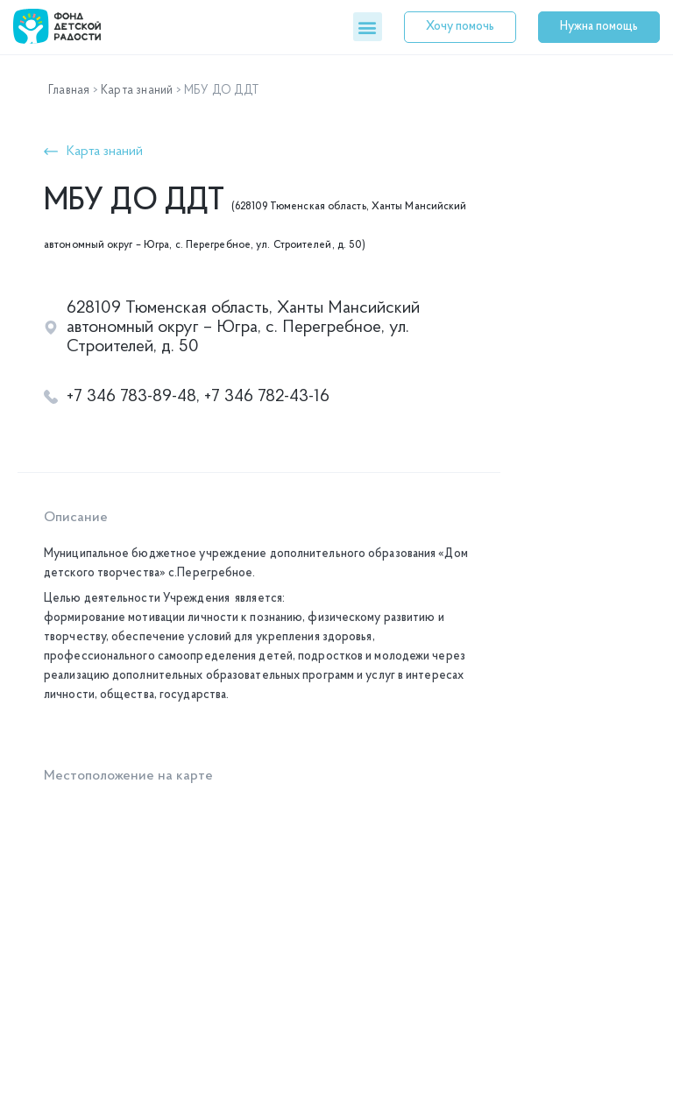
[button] (367, 26)
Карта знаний (137, 90)
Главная (68, 90)
